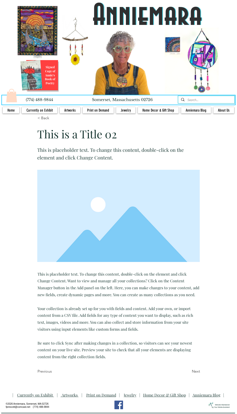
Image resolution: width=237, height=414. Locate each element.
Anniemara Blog (206, 394)
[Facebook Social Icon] (118, 405)
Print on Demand (101, 394)
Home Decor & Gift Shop (164, 394)
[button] (11, 95)
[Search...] (205, 100)
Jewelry (130, 394)
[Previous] (53, 371)
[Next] (188, 371)
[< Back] (53, 118)
